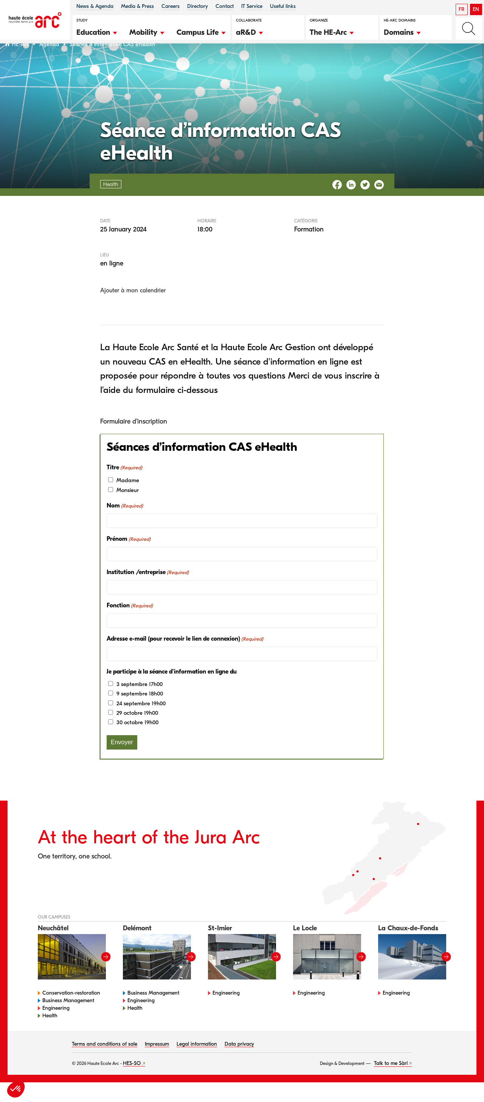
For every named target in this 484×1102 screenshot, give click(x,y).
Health (49, 1035)
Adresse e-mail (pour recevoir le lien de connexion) (185, 658)
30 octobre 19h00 (137, 742)
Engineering (56, 1027)
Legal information (197, 1063)
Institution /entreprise (148, 591)
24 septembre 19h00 (141, 722)
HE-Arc (20, 64)
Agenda (49, 64)
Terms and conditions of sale (104, 1063)
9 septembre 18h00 (139, 713)
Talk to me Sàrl (391, 1083)
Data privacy (239, 1063)
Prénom (128, 558)
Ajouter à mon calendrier (133, 310)
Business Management (68, 1020)
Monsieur (127, 509)
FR (461, 9)
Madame (127, 500)
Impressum (157, 1063)
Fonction (130, 625)
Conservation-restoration (71, 1012)
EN (476, 9)
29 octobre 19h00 (137, 732)
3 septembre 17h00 (139, 703)
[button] (97, 31)
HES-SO (132, 1083)
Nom (125, 525)
